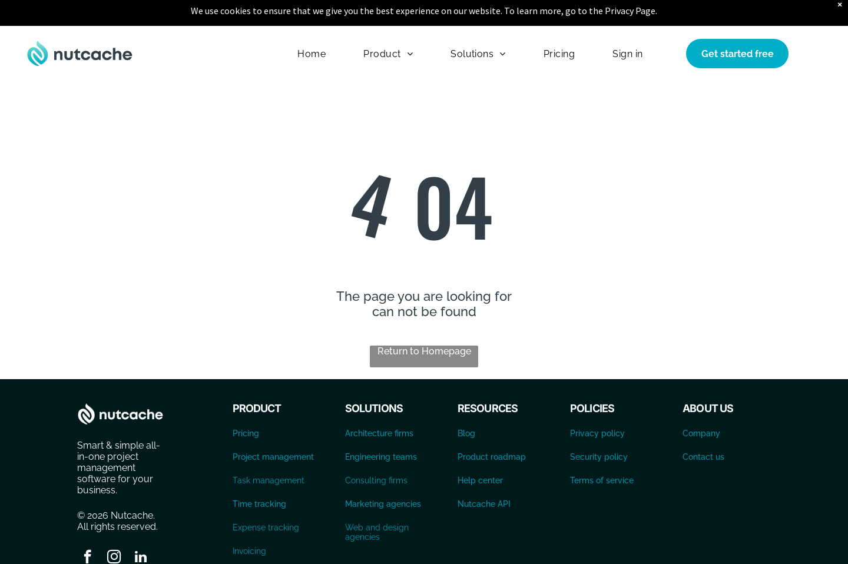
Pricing (246, 404)
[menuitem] (311, 23)
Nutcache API (484, 474)
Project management (273, 427)
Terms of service (602, 451)
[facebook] (87, 528)
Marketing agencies (383, 474)
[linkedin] (140, 528)
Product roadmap (492, 427)
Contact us (703, 427)
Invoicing (249, 521)
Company (701, 404)
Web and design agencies (377, 502)
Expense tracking (266, 498)
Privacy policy (597, 404)
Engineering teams (381, 427)
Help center (480, 451)
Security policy (599, 427)
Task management (268, 451)
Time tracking (259, 474)
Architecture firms (379, 404)
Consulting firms (376, 451)
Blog (466, 404)
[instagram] (114, 528)
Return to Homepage (424, 321)
